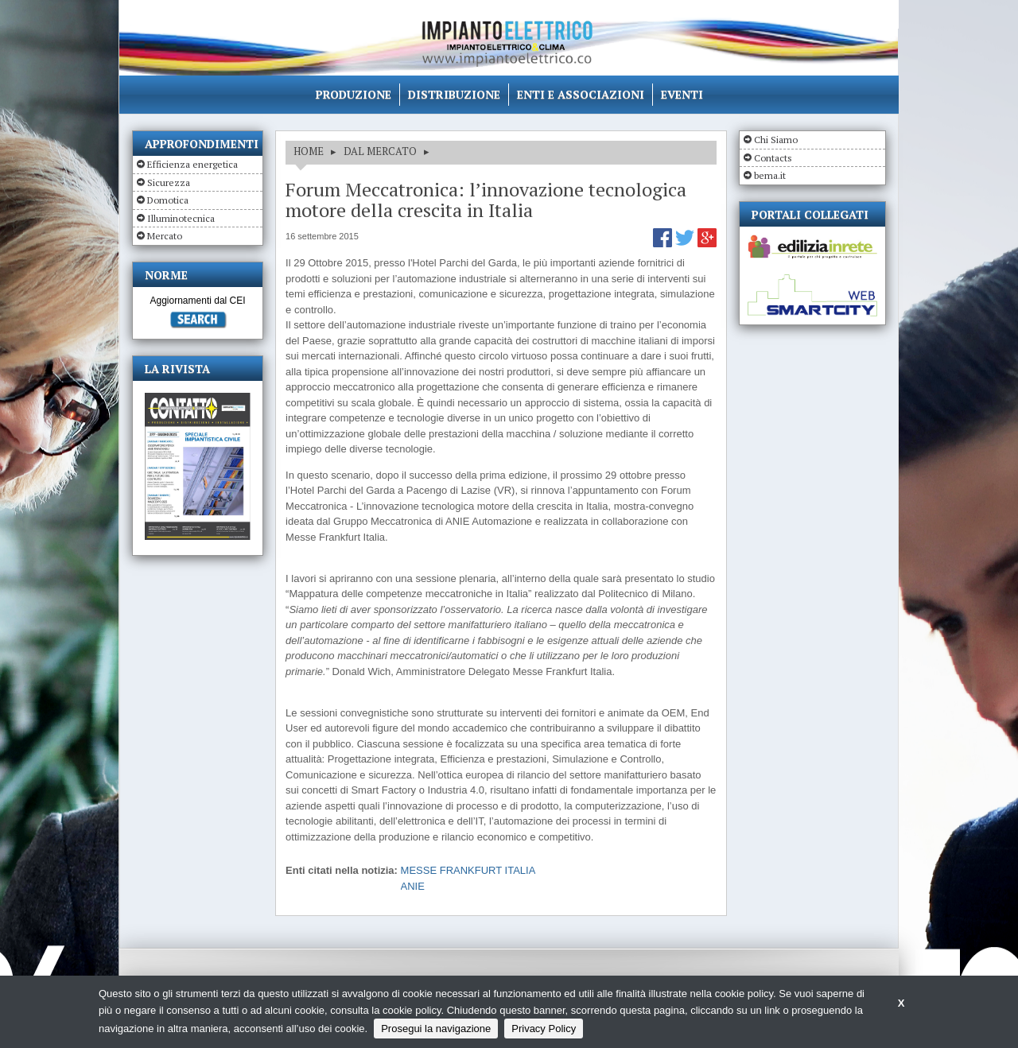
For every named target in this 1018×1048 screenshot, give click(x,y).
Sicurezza (168, 182)
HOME (308, 151)
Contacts (773, 158)
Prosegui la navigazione (436, 1028)
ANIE (413, 886)
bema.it (770, 175)
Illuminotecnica (181, 218)
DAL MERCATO (380, 151)
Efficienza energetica (192, 164)
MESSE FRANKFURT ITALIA (468, 870)
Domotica (167, 200)
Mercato (164, 236)
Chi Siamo (776, 140)
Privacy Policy (543, 1028)
